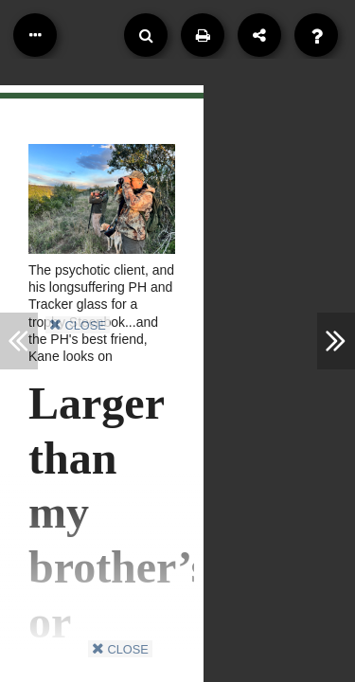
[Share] (259, 35)
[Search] (146, 35)
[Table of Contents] (35, 35)
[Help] (316, 35)
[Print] (202, 35)
